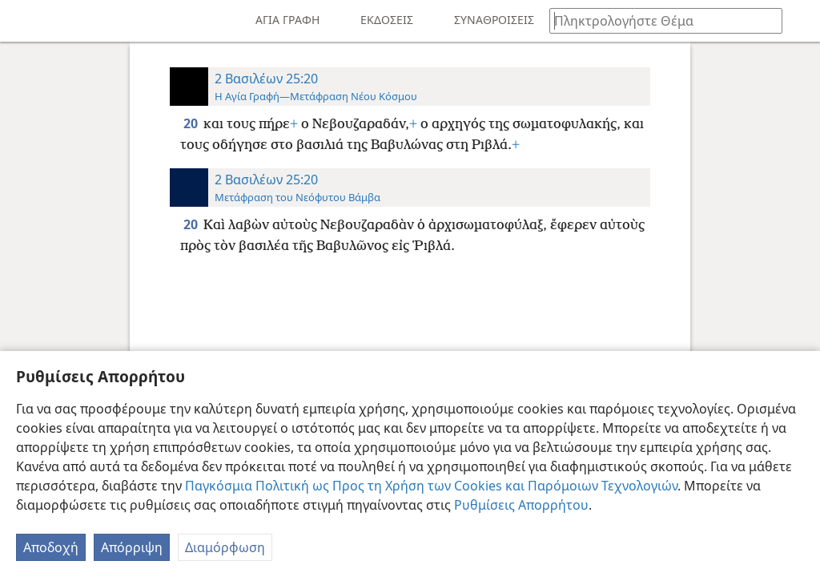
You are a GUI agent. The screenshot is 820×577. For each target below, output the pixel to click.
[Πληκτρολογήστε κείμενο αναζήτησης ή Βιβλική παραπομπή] (658, 20)
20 (191, 123)
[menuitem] (24, 20)
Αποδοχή (50, 547)
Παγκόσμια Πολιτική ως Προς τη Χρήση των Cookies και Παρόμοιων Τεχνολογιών (431, 485)
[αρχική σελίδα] (24, 20)
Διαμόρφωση (225, 547)
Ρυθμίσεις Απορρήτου (521, 505)
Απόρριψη (132, 547)
